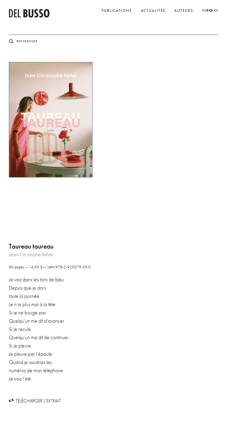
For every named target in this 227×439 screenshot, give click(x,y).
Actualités (153, 10)
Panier (212, 10)
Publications (117, 10)
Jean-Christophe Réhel (31, 254)
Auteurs (183, 10)
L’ (38, 400)
